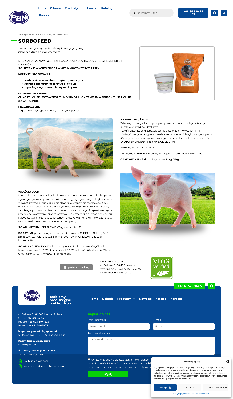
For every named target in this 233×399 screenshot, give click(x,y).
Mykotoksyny (48, 34)
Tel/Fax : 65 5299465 (130, 268)
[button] (226, 361)
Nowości (92, 8)
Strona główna (25, 34)
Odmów (189, 387)
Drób (37, 34)
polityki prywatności (150, 367)
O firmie (56, 8)
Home (42, 8)
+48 (33, 318)
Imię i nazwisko (97, 320)
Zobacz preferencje (215, 387)
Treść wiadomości (99, 333)
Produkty (73, 8)
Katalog (106, 8)
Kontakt (45, 15)
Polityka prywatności (181, 394)
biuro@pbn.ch (27, 344)
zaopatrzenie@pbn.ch (31, 354)
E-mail (157, 320)
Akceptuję (165, 387)
